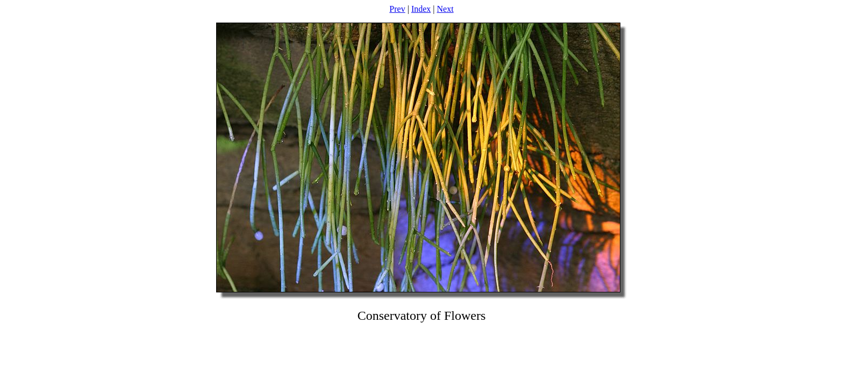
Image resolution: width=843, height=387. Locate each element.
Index (421, 8)
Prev (397, 8)
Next (445, 8)
